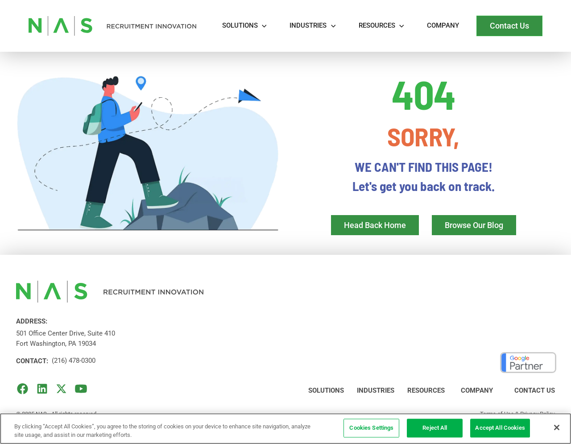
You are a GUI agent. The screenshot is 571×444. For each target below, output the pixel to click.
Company (443, 25)
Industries (308, 25)
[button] (245, 26)
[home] (112, 26)
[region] (285, 428)
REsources (377, 25)
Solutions (240, 25)
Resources (426, 390)
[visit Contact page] (509, 26)
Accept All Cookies (500, 428)
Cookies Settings (371, 428)
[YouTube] (80, 389)
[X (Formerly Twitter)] (61, 389)
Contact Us (534, 390)
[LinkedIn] (42, 389)
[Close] (557, 427)
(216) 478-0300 (73, 361)
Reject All (434, 428)
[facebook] (22, 389)
